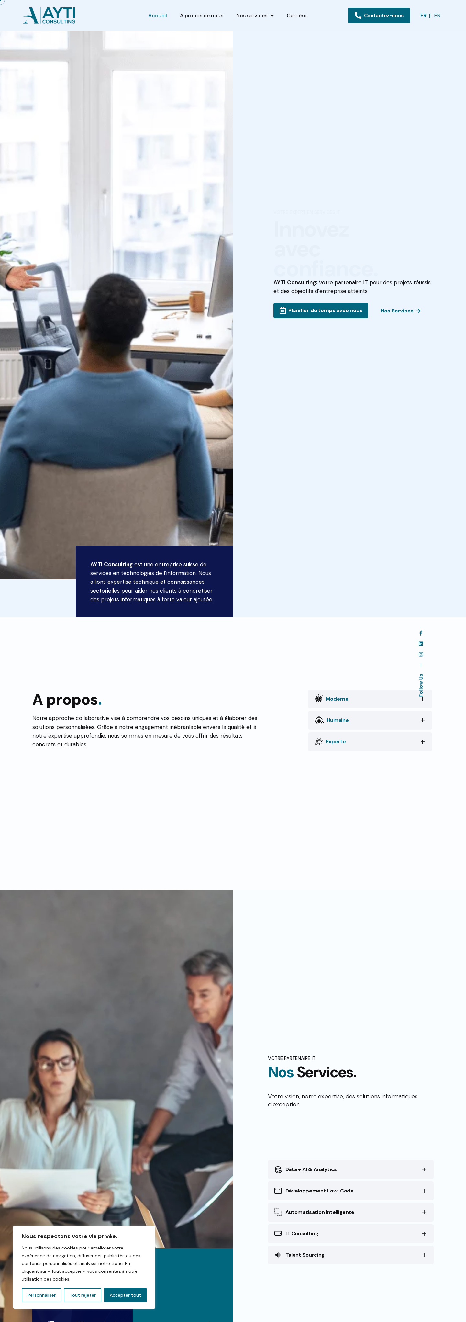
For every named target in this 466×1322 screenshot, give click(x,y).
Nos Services (401, 310)
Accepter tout (125, 1295)
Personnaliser (42, 1295)
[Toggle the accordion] (422, 720)
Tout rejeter (83, 1295)
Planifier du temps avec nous (321, 310)
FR (423, 15)
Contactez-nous (379, 15)
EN (437, 15)
